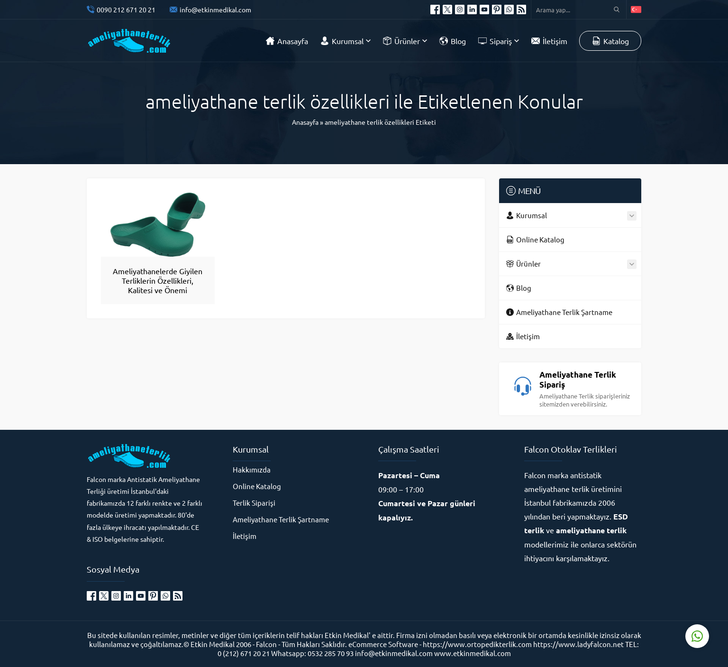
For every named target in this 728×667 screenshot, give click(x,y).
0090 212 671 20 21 (126, 9)
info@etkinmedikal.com (215, 9)
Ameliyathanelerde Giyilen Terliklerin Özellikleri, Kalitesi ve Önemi (157, 280)
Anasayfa (305, 122)
